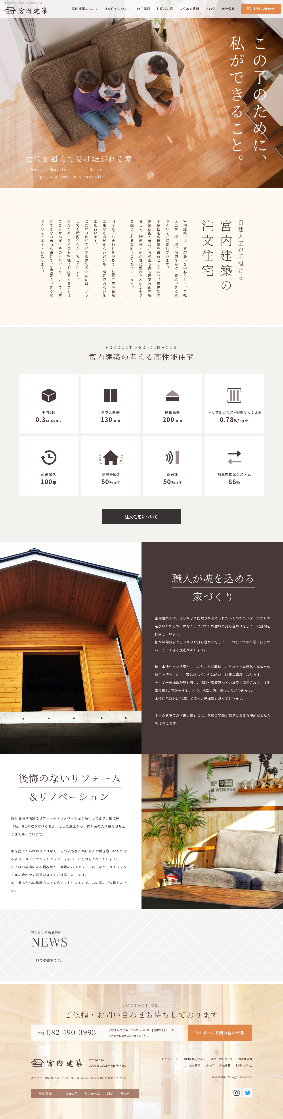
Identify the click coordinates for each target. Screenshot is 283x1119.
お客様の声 (165, 8)
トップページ (170, 1059)
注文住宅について (118, 8)
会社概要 (228, 8)
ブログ (210, 8)
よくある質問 (189, 8)
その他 (125, 1093)
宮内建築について (85, 8)
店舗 (110, 1093)
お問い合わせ (243, 1065)
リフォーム (92, 1093)
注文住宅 (71, 1093)
